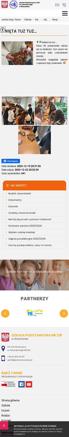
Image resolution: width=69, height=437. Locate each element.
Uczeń (5, 410)
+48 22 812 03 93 (64, 5)
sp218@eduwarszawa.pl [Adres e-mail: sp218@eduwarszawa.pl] (19, 359)
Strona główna (10, 400)
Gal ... (35, 19)
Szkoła (26, 19)
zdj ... (44, 19)
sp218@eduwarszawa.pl (57, 5)
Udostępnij (11, 161)
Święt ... (54, 19)
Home (18, 19)
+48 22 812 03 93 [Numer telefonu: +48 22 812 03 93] (15, 356)
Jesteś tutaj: (8, 19)
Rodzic (5, 415)
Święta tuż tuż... (19, 31)
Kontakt (6, 420)
